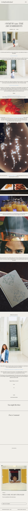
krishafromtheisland (7, 2)
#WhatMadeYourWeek (14, 397)
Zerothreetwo (7, 117)
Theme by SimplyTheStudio (21, 509)
